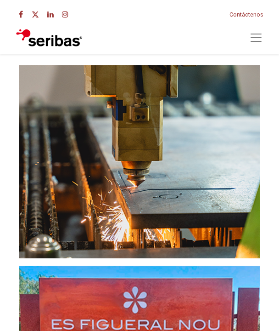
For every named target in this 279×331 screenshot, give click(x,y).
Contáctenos (246, 14)
